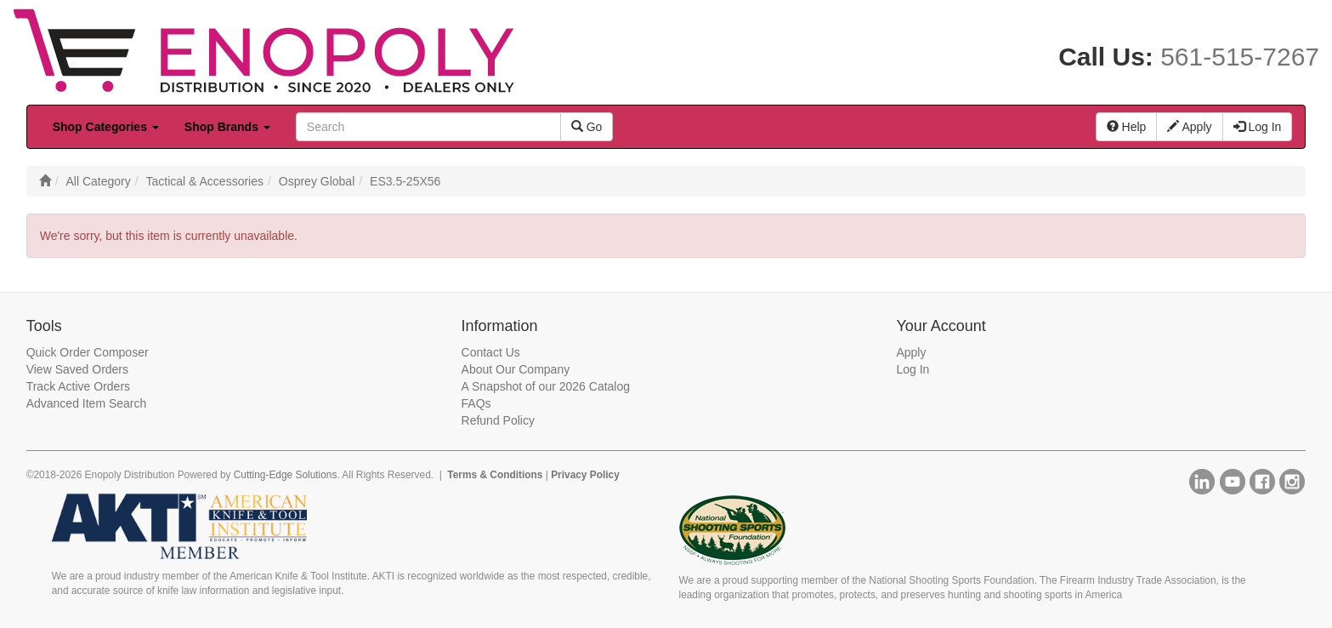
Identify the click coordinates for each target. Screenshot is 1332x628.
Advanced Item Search (86, 403)
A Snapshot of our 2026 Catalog (546, 386)
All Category (97, 181)
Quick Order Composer (87, 352)
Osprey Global (316, 181)
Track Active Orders (78, 386)
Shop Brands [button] (227, 127)
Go (587, 127)
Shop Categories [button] (106, 127)
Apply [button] (1189, 127)
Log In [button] (1257, 127)
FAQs (476, 403)
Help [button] (1127, 127)
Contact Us (491, 352)
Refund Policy (498, 420)
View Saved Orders (77, 369)
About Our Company (516, 369)
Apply (911, 352)
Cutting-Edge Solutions (285, 475)
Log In (912, 369)
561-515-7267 (1239, 57)
